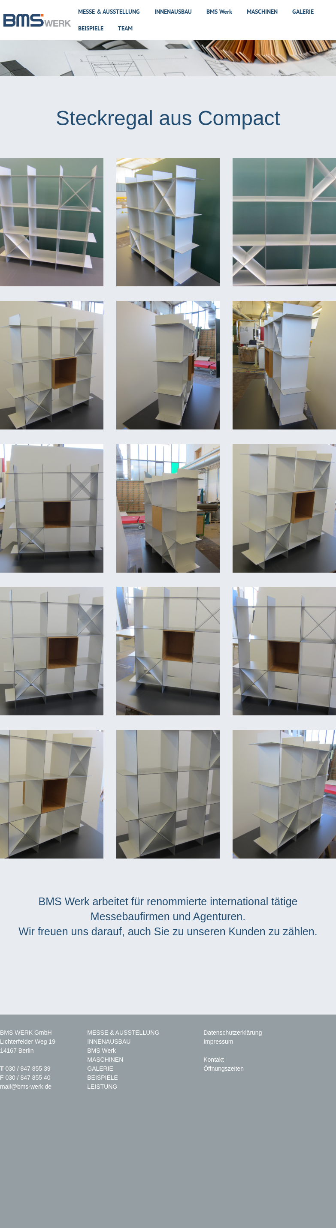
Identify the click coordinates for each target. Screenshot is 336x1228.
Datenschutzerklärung (232, 1032)
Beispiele (90, 28)
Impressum (218, 1041)
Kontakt (213, 1059)
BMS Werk (219, 11)
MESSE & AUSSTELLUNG (123, 1032)
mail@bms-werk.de (25, 1086)
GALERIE (100, 1068)
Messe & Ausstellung (109, 11)
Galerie (303, 11)
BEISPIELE (102, 1077)
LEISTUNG (102, 1086)
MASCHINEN (105, 1059)
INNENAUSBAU (108, 1041)
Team (125, 28)
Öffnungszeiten (223, 1068)
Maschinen (262, 11)
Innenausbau (173, 11)
